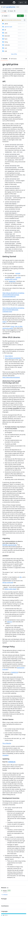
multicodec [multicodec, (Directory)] (7, 45)
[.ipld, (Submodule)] (8, 26)
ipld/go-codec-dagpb (10, 589)
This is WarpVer (6, 743)
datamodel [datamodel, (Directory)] (7, 36)
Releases (5, 887)
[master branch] (5, 16)
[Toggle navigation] (2, 2)
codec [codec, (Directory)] (5, 33)
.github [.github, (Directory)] (6, 23)
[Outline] (26, 58)
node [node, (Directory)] (5, 51)
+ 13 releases (4, 894)
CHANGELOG (14, 672)
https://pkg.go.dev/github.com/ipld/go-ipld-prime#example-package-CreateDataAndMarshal (13, 294)
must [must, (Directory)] (5, 48)
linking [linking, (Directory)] (6, 42)
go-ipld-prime (10, 7)
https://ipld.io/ (9, 356)
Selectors (9, 621)
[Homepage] (14, 2)
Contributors (5, 906)
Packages (4, 899)
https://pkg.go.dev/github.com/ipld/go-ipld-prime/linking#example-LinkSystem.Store (13, 309)
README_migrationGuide (9, 545)
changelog (5, 755)
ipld (4, 7)
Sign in (21, 2)
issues (12, 326)
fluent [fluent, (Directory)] (5, 39)
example (17, 273)
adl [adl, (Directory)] (5, 29)
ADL (20, 577)
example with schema (11, 279)
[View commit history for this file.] (24, 20)
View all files (14, 54)
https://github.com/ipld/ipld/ (13, 358)
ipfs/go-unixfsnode (7, 582)
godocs (4, 321)
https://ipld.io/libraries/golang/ (11, 377)
